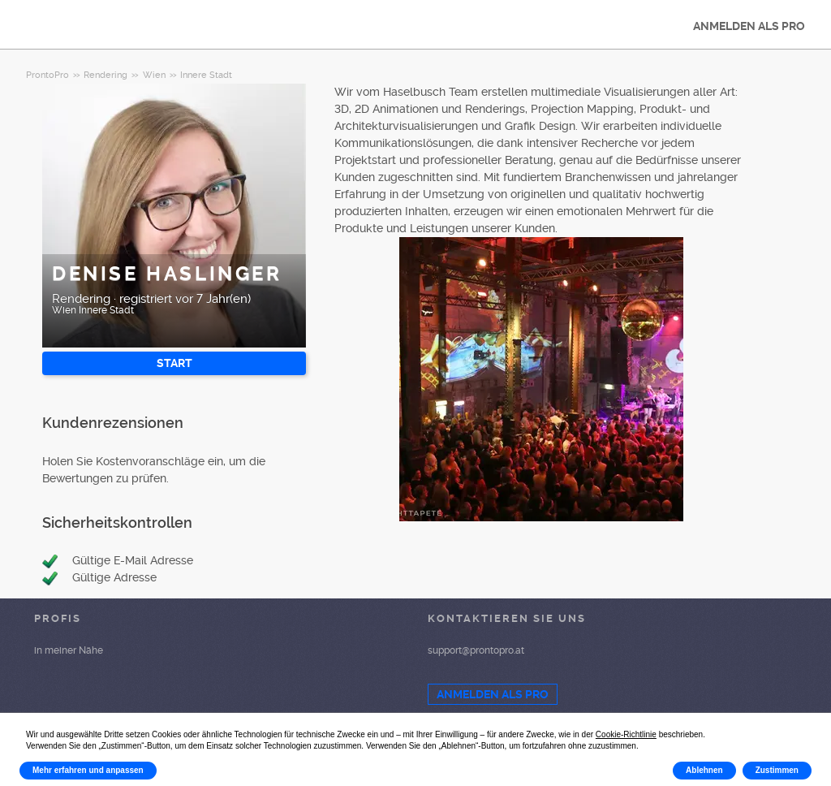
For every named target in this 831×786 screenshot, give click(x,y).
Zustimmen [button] (777, 770)
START (174, 362)
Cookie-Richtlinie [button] (626, 734)
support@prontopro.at (476, 650)
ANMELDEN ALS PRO (749, 25)
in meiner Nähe (68, 650)
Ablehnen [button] (704, 770)
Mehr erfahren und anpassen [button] (88, 770)
